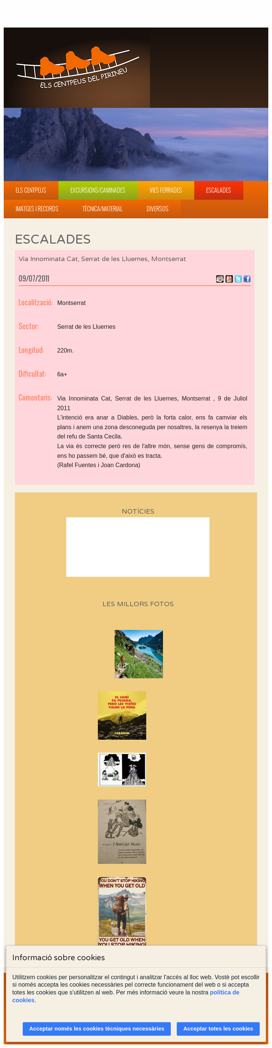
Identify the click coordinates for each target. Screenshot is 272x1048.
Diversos (158, 209)
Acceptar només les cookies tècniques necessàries (96, 1029)
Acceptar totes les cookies (218, 1029)
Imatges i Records (37, 209)
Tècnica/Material (102, 209)
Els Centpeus (31, 190)
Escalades (218, 190)
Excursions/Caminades (97, 190)
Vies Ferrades (166, 190)
